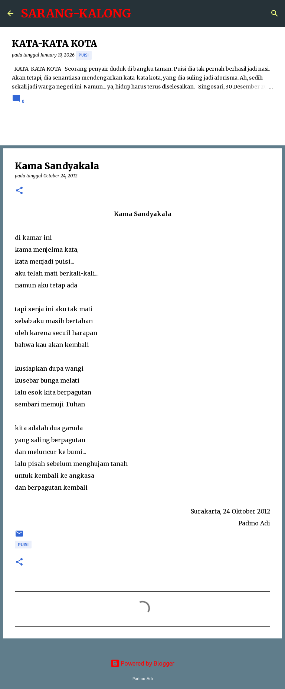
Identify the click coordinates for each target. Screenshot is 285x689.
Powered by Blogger (142, 663)
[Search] (274, 13)
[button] (19, 191)
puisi (84, 55)
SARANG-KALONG (76, 13)
